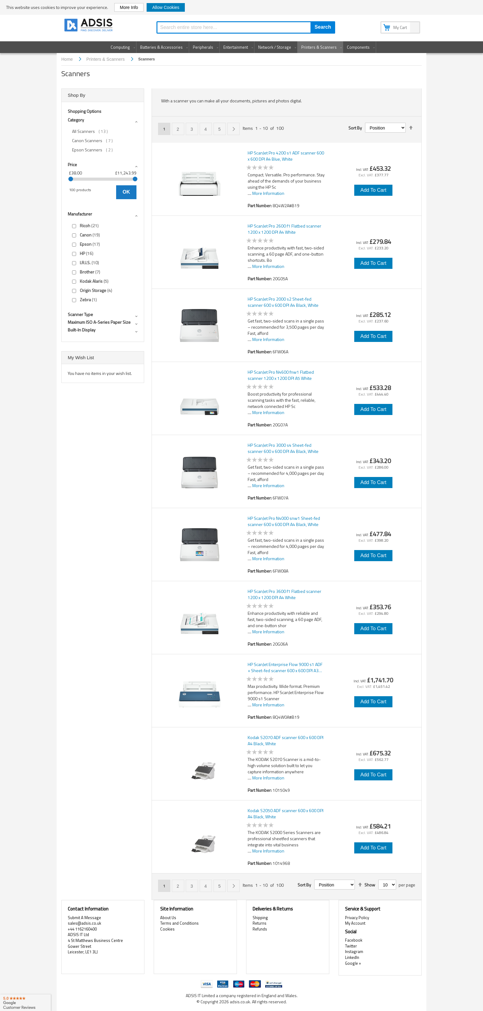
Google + (353, 963)
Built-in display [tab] (81, 329)
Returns (259, 923)
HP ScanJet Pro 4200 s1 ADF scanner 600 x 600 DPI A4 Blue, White (286, 156)
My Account (355, 923)
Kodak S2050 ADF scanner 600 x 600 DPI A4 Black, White (285, 814)
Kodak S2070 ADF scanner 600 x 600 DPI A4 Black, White (285, 740)
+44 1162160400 (82, 929)
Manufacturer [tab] (80, 214)
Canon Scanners (96, 141)
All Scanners (94, 131)
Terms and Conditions (179, 923)
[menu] (241, 47)
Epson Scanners (96, 150)
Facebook (353, 940)
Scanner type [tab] (80, 314)
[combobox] (245, 27)
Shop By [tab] (76, 95)
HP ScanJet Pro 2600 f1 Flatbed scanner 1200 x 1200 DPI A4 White (284, 229)
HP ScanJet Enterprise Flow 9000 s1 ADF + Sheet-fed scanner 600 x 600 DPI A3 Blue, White (285, 667)
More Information (268, 193)
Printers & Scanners (106, 59)
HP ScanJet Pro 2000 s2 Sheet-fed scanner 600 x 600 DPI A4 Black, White (283, 302)
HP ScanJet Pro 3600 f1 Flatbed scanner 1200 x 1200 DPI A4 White (284, 594)
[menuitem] (121, 47)
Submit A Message (84, 917)
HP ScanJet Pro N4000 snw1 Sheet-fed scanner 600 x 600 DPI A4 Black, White (284, 521)
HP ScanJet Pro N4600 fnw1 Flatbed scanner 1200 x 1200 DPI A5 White (281, 375)
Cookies (167, 929)
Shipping (260, 917)
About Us (168, 917)
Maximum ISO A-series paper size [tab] (99, 322)
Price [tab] (72, 164)
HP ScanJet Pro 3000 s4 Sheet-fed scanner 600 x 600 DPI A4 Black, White (283, 448)
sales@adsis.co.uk (84, 923)
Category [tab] (76, 119)
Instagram (354, 951)
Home (67, 59)
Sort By (355, 128)
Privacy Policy (357, 917)
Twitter (351, 946)
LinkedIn (352, 957)
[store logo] (89, 26)
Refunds (260, 929)
